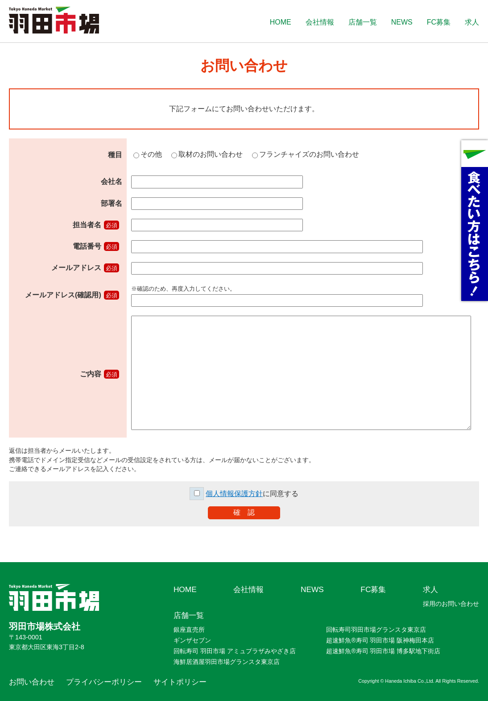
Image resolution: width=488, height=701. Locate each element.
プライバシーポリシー (104, 681)
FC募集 (439, 22)
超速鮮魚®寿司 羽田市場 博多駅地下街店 (383, 651)
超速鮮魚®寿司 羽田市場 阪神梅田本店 (380, 640)
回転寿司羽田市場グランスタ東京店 (376, 629)
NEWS (402, 22)
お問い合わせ (31, 681)
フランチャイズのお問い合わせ (309, 154)
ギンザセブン (192, 640)
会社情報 (320, 22)
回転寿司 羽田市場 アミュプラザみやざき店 (235, 651)
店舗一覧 (362, 22)
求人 (472, 22)
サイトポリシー (180, 681)
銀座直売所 (189, 629)
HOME (280, 22)
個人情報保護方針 (234, 493)
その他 (151, 154)
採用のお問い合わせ (451, 603)
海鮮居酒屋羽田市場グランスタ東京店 (227, 661)
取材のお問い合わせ (210, 154)
